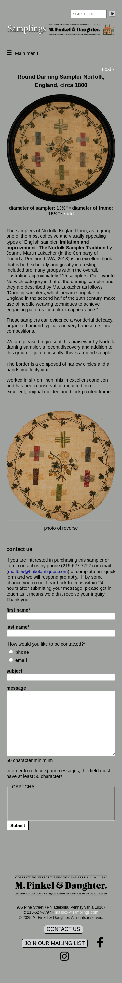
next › (108, 69)
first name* (18, 610)
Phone (22, 652)
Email (21, 660)
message (16, 688)
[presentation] (60, 804)
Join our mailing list (55, 943)
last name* (18, 627)
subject (14, 671)
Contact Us (63, 929)
